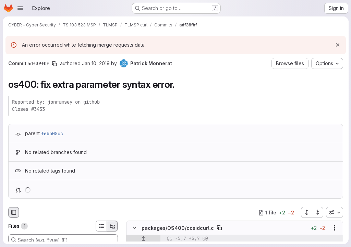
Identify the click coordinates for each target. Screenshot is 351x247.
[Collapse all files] (317, 212)
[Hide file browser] (13, 212)
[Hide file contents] (135, 228)
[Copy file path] (219, 228)
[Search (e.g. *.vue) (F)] (63, 239)
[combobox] (334, 212)
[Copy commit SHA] (54, 64)
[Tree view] (112, 226)
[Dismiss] (337, 45)
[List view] (101, 226)
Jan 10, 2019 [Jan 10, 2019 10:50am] (96, 63)
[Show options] (334, 228)
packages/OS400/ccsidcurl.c (178, 228)
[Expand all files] (306, 212)
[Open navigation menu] (20, 8)
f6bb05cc (52, 133)
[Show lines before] (143, 238)
